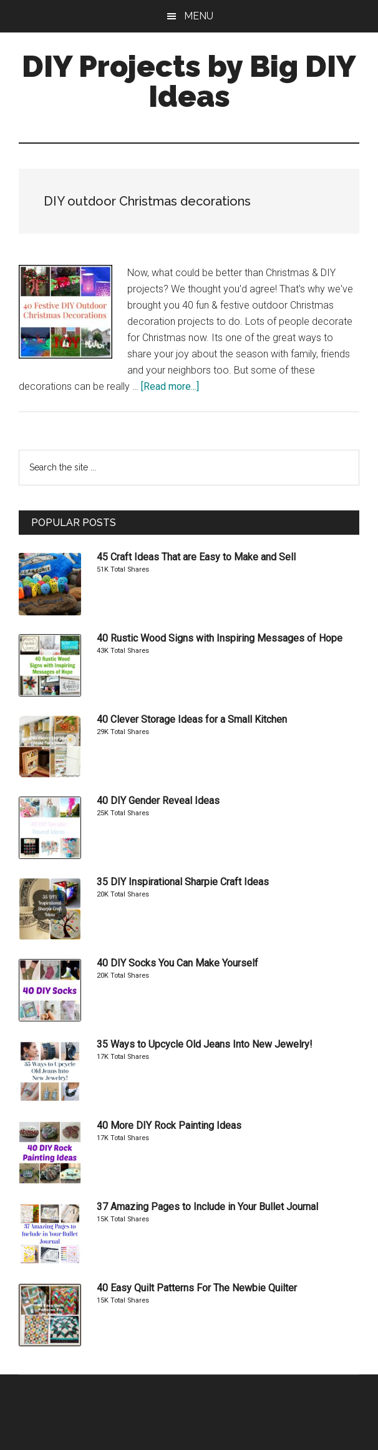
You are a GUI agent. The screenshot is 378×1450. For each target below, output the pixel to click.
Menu (198, 16)
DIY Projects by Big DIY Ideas (189, 81)
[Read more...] (170, 386)
